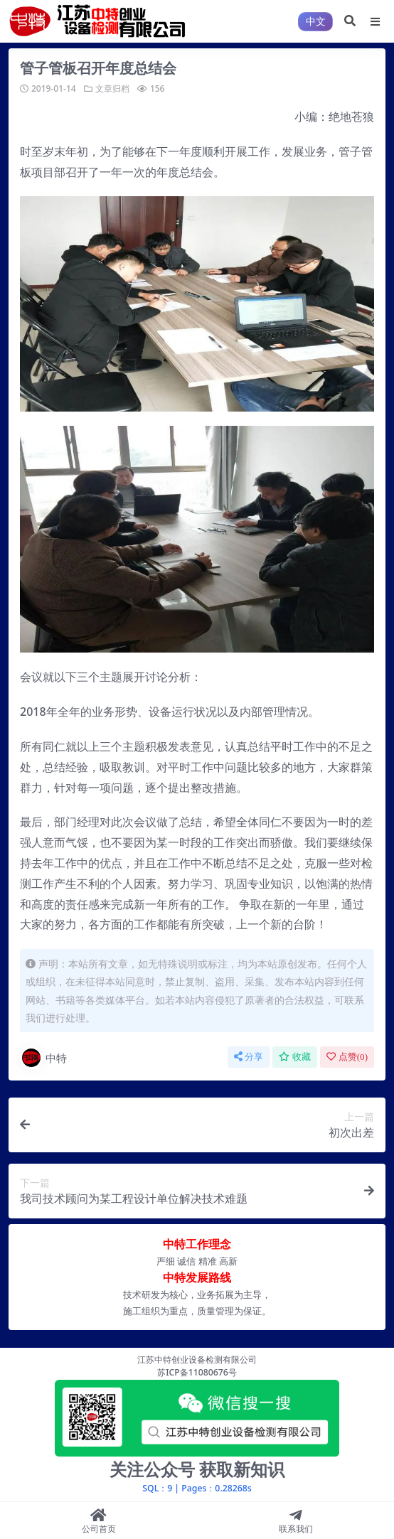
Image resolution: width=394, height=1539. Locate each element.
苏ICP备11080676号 (197, 1372)
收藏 (295, 1056)
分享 (248, 1056)
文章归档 (112, 88)
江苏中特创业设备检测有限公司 (197, 1359)
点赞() (347, 1056)
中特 (43, 1057)
